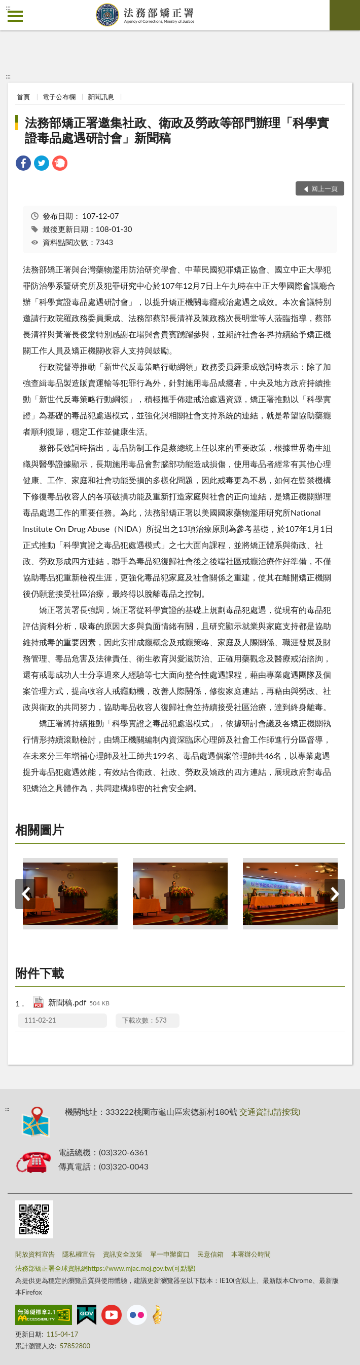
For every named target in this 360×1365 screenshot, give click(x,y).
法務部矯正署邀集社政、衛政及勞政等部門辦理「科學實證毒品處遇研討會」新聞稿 (177, 130)
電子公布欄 (59, 97)
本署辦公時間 (251, 1254)
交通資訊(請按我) (270, 1111)
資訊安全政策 (122, 1254)
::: (8, 8)
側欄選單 (15, 16)
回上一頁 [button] (324, 188)
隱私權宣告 (78, 1254)
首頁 (23, 97)
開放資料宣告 (35, 1254)
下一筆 (335, 894)
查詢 (345, 15)
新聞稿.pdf (79, 1003)
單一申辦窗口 (170, 1254)
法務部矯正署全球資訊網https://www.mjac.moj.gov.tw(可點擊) (105, 1268)
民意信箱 (210, 1254)
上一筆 (25, 894)
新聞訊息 (101, 97)
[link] (23, 164)
